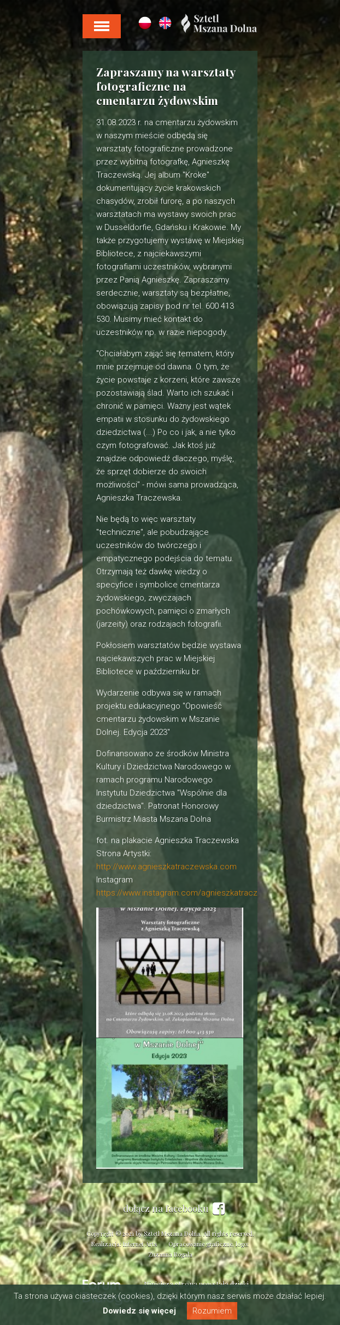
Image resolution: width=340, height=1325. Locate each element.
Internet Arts (140, 1244)
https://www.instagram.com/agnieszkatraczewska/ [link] (190, 893)
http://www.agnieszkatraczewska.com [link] (166, 866)
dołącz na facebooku (174, 1209)
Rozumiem (212, 1311)
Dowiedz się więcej (139, 1311)
